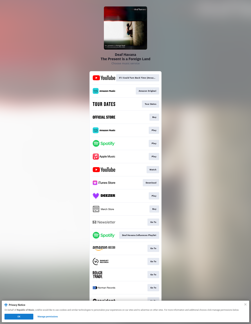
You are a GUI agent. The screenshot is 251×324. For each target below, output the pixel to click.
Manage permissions (48, 316)
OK (18, 316)
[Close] (245, 304)
